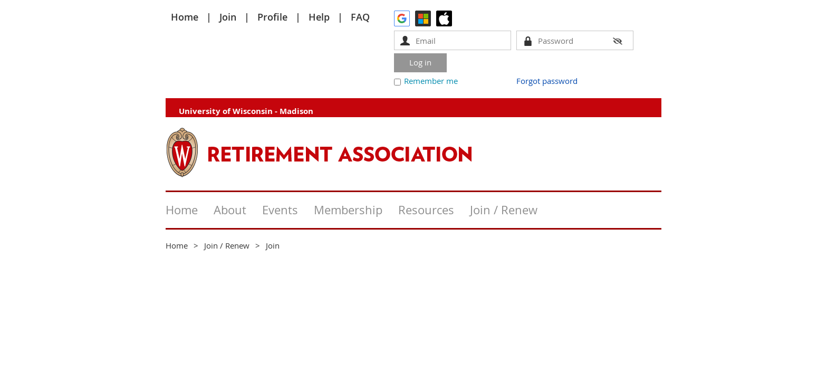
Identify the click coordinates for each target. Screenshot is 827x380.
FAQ (360, 17)
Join (227, 17)
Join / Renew (226, 245)
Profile (272, 17)
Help (319, 17)
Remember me (431, 80)
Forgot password (547, 80)
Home (184, 17)
